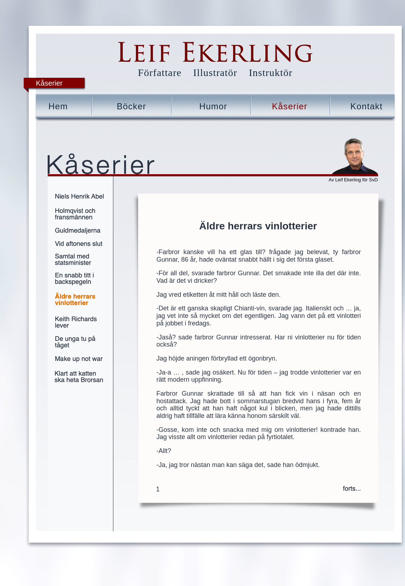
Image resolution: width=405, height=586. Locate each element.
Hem (58, 106)
